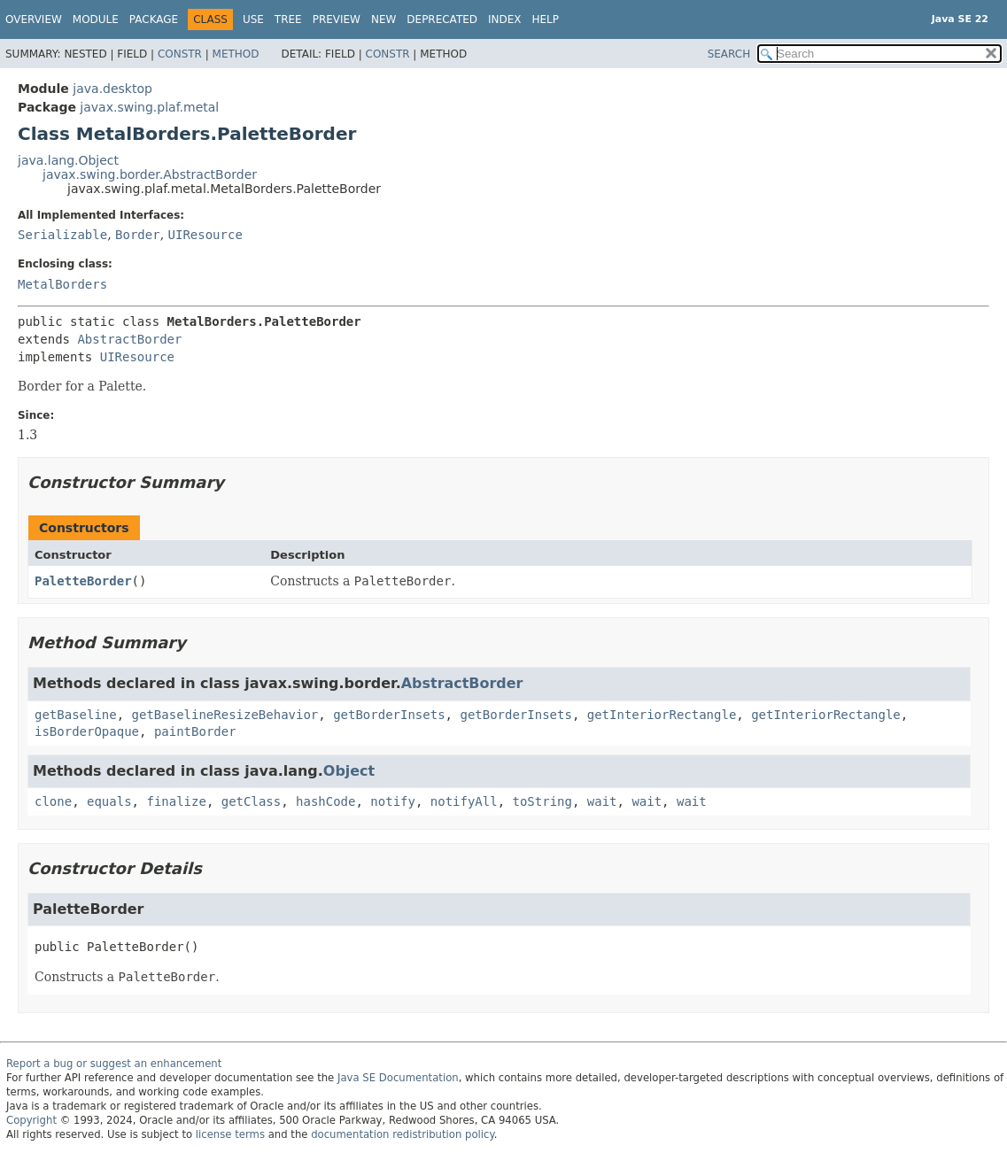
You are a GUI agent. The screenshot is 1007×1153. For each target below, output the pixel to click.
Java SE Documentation (398, 1078)
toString (542, 801)
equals (109, 801)
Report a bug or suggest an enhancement (113, 1063)
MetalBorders (62, 284)
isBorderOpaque (87, 731)
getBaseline (76, 715)
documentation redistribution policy (402, 1134)
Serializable (62, 235)
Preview (336, 19)
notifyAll (464, 801)
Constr (180, 54)
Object (349, 770)
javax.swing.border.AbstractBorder (150, 174)
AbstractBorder (129, 339)
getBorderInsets (389, 715)
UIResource (205, 235)
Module (96, 19)
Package (153, 19)
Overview (33, 19)
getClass (251, 801)
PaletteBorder (83, 581)
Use (253, 19)
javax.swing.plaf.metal (149, 107)
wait (602, 801)
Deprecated (442, 19)
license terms (230, 1134)
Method (236, 54)
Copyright (31, 1120)
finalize (175, 801)
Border (137, 235)
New (383, 19)
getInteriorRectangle (662, 715)
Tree (288, 19)
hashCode (325, 801)
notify (392, 801)
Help (546, 19)
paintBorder (195, 731)
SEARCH (729, 54)
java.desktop (112, 88)
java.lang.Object (68, 160)
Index (505, 19)
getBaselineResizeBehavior (225, 715)
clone (53, 801)
